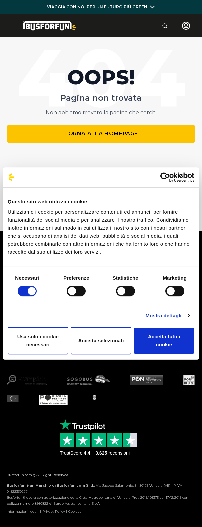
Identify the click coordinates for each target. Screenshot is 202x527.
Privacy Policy (53, 511)
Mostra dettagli (163, 315)
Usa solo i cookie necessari (38, 340)
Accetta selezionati (101, 340)
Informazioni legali (23, 511)
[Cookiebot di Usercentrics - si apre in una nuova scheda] (165, 177)
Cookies (74, 511)
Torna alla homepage (101, 134)
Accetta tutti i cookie (164, 340)
